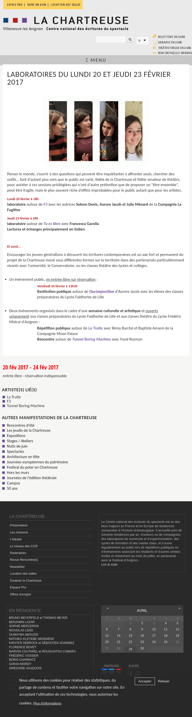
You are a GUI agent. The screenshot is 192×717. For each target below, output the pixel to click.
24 (154, 642)
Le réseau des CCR (24, 546)
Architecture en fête (23, 456)
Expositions (16, 435)
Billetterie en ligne (171, 37)
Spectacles (15, 451)
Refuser (164, 681)
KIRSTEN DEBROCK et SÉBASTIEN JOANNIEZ (41, 643)
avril (142, 611)
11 (165, 629)
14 (118, 635)
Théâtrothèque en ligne (174, 48)
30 (142, 648)
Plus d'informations (47, 703)
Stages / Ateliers (20, 440)
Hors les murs (18, 472)
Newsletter (17, 567)
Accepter (145, 681)
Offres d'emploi (20, 594)
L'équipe (16, 539)
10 (154, 629)
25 (165, 642)
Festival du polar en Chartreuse (32, 467)
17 (154, 635)
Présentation (19, 525)
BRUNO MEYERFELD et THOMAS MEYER (38, 618)
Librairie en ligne (170, 42)
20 (107, 642)
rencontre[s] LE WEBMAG (175, 53)
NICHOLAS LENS (21, 630)
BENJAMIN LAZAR (22, 622)
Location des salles (23, 573)
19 (177, 635)
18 (165, 635)
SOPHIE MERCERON (24, 626)
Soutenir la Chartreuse (25, 580)
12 (177, 629)
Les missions (19, 532)
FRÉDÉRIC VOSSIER (24, 655)
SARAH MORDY (20, 664)
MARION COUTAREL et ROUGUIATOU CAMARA (42, 651)
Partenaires (18, 553)
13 (107, 635)
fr (139, 40)
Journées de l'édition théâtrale (32, 477)
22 (130, 642)
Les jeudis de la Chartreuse (29, 430)
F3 (9, 401)
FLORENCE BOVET (22, 647)
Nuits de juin (17, 446)
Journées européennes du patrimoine (37, 462)
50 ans (12, 488)
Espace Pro (18, 587)
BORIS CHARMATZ (22, 659)
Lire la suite (109, 564)
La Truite (14, 397)
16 (142, 635)
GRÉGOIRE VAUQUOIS (25, 668)
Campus (13, 483)
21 (118, 642)
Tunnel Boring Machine (26, 405)
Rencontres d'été (21, 425)
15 (130, 635)
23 (142, 642)
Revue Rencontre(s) (24, 560)
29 (130, 649)
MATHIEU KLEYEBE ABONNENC (31, 639)
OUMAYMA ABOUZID (23, 634)
